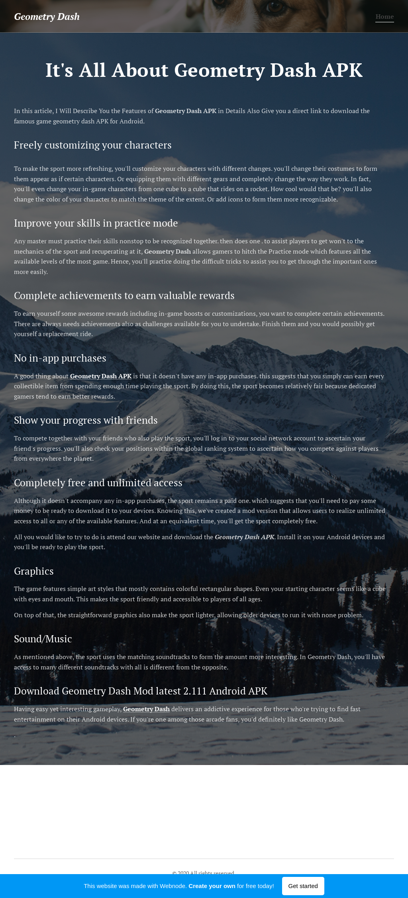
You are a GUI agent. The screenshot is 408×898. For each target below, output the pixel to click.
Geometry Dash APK (100, 376)
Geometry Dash (146, 708)
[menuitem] (383, 16)
